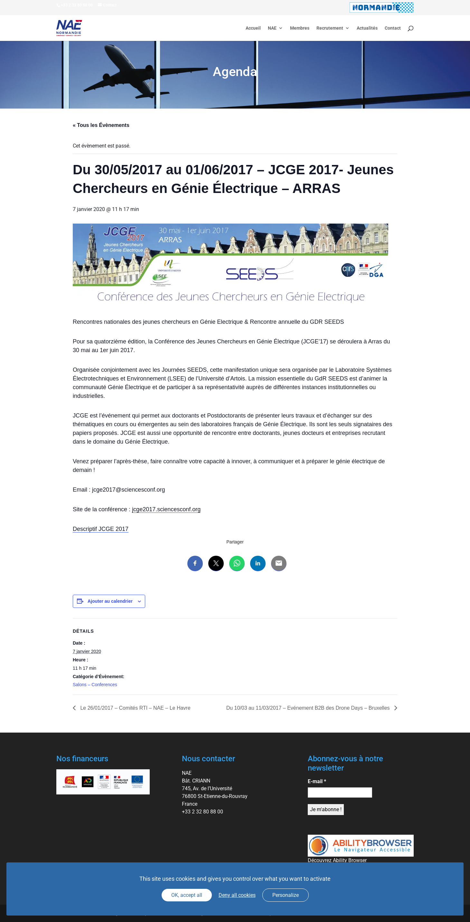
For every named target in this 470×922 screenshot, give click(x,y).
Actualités (367, 28)
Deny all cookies (237, 895)
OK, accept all (186, 895)
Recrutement (329, 28)
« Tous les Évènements (101, 125)
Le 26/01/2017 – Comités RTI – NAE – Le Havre (135, 708)
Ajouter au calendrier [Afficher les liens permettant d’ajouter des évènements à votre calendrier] (110, 601)
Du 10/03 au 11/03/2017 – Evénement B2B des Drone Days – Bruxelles (308, 708)
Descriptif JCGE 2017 (100, 529)
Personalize (285, 895)
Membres (299, 28)
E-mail (317, 781)
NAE (272, 28)
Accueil (253, 28)
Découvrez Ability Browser (337, 860)
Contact (393, 28)
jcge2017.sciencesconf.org (166, 509)
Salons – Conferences (95, 684)
